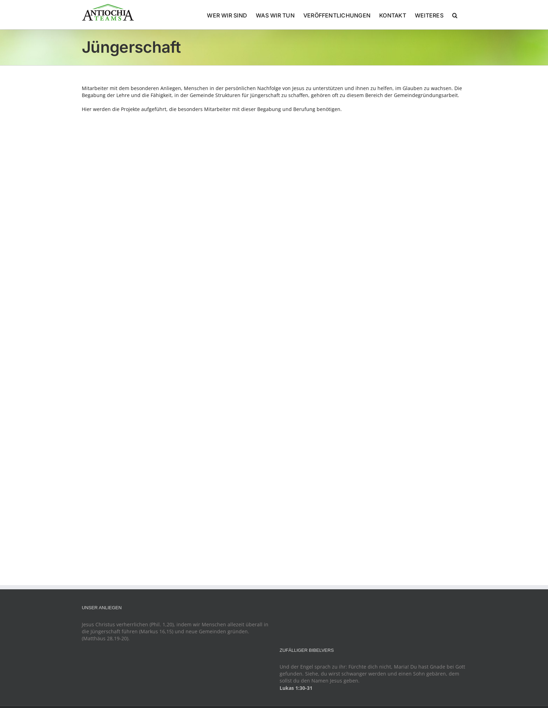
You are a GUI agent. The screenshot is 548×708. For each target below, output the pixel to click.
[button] (454, 14)
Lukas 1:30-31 (296, 688)
